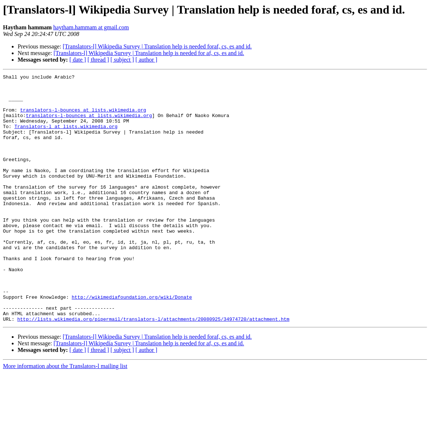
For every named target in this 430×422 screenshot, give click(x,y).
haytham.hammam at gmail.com (91, 27)
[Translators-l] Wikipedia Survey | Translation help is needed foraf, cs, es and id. (157, 46)
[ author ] (146, 60)
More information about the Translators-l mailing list (65, 415)
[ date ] (77, 60)
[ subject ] (122, 60)
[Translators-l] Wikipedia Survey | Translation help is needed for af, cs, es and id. (149, 53)
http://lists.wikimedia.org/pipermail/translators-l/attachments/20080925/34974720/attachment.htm (153, 368)
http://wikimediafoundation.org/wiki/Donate (132, 342)
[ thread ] (98, 60)
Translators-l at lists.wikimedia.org (66, 137)
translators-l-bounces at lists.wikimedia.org (83, 117)
